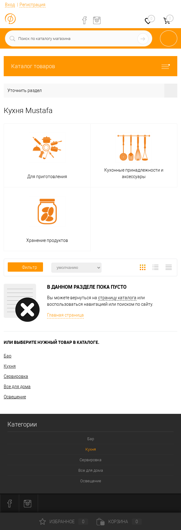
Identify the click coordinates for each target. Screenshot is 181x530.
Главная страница (65, 315)
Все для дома (17, 386)
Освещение (15, 396)
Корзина (119, 521)
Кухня (10, 366)
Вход (10, 4)
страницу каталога (117, 297)
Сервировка (16, 376)
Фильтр (25, 267)
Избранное (63, 521)
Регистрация (32, 4)
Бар (7, 355)
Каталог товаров (90, 66)
